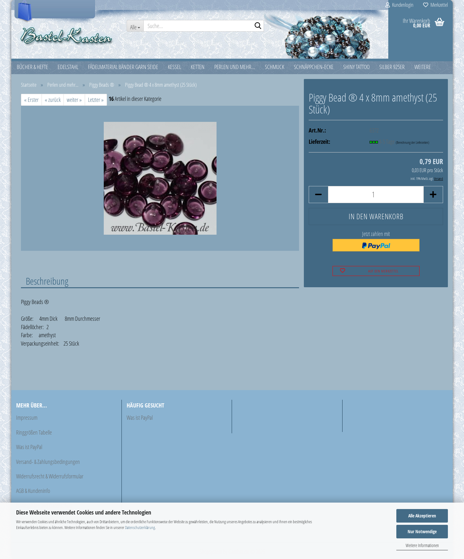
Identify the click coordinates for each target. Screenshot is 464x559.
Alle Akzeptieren (422, 516)
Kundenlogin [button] (399, 4)
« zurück (53, 99)
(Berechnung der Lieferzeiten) (412, 142)
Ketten (198, 67)
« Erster (31, 99)
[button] (318, 194)
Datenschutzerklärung (140, 527)
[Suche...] (135, 26)
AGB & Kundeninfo (33, 491)
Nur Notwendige (422, 531)
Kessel (174, 67)
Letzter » (96, 99)
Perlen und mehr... (234, 67)
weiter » (74, 99)
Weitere (422, 67)
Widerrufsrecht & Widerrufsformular (49, 476)
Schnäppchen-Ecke (314, 67)
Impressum (26, 417)
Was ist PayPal (29, 447)
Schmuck (274, 67)
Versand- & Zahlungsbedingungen (48, 462)
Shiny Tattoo (356, 67)
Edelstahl (68, 67)
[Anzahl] (376, 194)
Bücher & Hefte (32, 67)
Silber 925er (392, 67)
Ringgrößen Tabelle (34, 432)
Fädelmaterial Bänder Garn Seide (123, 67)
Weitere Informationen (422, 545)
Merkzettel (435, 4)
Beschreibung (47, 280)
